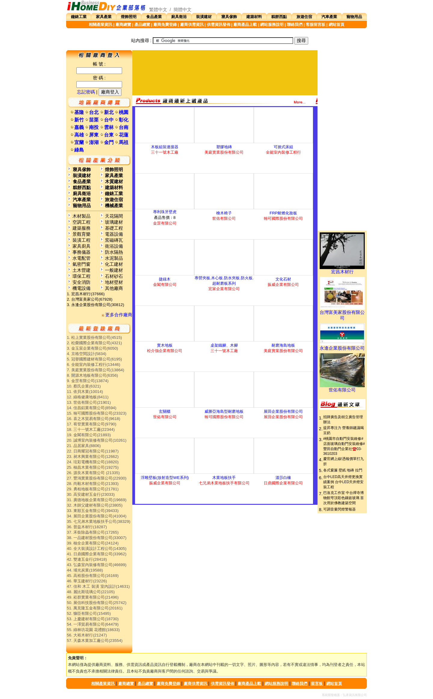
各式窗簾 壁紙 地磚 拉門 (342, 470)
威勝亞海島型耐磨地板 (224, 411)
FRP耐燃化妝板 (283, 213)
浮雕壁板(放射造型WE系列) (165, 477)
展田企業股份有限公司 (283, 411)
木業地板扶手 (224, 477)
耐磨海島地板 (283, 345)
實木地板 (165, 345)
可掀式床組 (283, 147)
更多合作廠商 (117, 314)
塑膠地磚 (224, 147)
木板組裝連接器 (164, 147)
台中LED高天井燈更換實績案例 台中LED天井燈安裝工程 (343, 482)
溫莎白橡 (283, 477)
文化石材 (283, 279)
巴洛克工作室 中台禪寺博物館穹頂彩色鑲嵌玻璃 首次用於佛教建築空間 (343, 498)
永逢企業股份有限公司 (342, 346)
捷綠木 (164, 279)
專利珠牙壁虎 (165, 212)
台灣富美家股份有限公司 (342, 313)
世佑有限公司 (342, 387)
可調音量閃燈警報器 (339, 509)
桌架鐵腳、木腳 (224, 345)
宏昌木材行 (342, 269)
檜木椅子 (224, 213)
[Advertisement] (225, 72)
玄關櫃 (164, 411)
